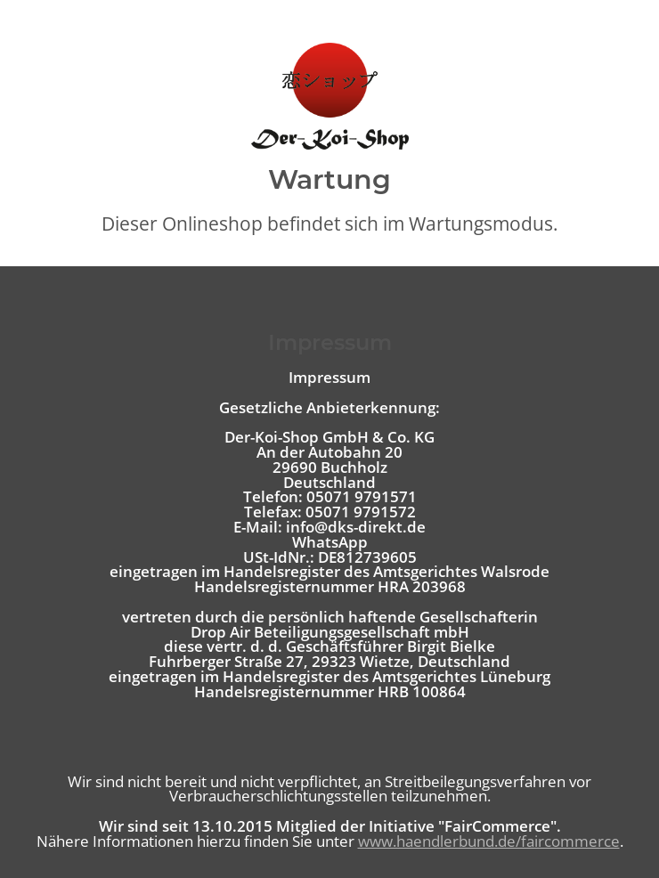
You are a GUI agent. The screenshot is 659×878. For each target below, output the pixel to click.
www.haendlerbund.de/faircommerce (489, 841)
